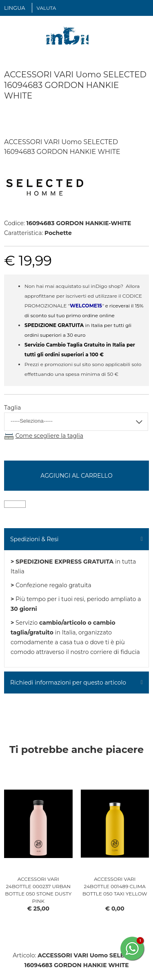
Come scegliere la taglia (49, 435)
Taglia (12, 407)
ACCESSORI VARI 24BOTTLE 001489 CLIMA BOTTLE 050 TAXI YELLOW (114, 886)
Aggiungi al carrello (76, 475)
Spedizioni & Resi (34, 539)
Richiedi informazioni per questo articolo (68, 682)
